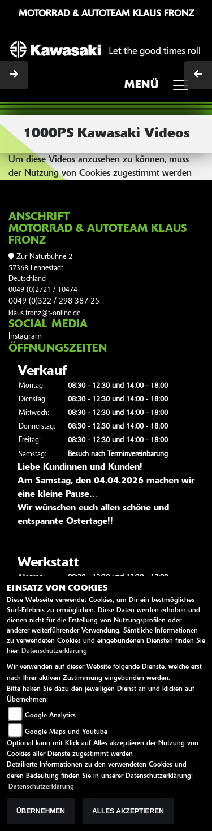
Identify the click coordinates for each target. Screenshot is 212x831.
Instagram (25, 336)
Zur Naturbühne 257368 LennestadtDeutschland (40, 268)
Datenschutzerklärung (54, 651)
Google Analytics (50, 715)
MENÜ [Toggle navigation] (160, 88)
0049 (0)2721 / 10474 (42, 289)
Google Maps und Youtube (66, 732)
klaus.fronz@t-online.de (44, 313)
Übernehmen (40, 811)
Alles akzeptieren (128, 811)
